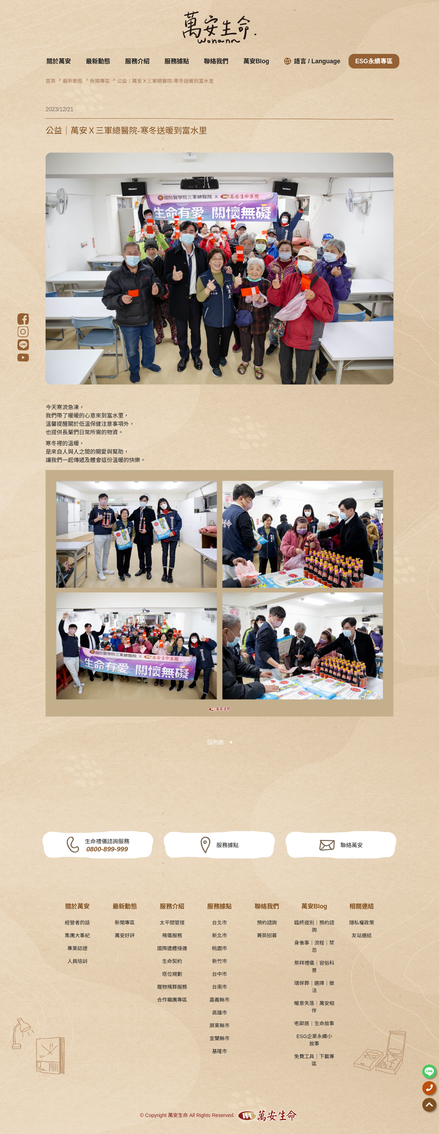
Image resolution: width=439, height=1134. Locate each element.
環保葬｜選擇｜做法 (314, 986)
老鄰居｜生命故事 (314, 1023)
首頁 (51, 81)
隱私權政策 (361, 922)
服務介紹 (137, 61)
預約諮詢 (267, 922)
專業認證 (77, 948)
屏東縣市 (219, 1025)
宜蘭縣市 (219, 1038)
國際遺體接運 (172, 948)
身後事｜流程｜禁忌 (314, 946)
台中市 (219, 974)
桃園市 (219, 948)
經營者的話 (77, 922)
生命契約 (172, 961)
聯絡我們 (216, 61)
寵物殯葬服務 (172, 987)
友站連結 (362, 935)
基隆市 (219, 1051)
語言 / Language (312, 61)
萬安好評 (125, 935)
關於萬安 (58, 61)
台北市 (219, 922)
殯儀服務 (172, 935)
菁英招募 (267, 935)
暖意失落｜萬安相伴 (314, 1007)
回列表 (215, 742)
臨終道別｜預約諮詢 (314, 926)
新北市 (219, 935)
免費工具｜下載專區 (314, 1060)
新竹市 (219, 961)
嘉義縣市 (219, 1000)
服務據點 (177, 61)
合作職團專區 (172, 1000)
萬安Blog (256, 61)
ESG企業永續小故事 (314, 1040)
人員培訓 (77, 961)
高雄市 (219, 1012)
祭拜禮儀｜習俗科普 (314, 966)
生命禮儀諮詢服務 (107, 846)
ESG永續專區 (374, 61)
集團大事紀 (77, 935)
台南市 (219, 987)
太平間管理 (172, 922)
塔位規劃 (172, 974)
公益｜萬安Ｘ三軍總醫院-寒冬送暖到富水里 (165, 81)
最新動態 (98, 61)
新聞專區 (100, 81)
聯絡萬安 (352, 845)
